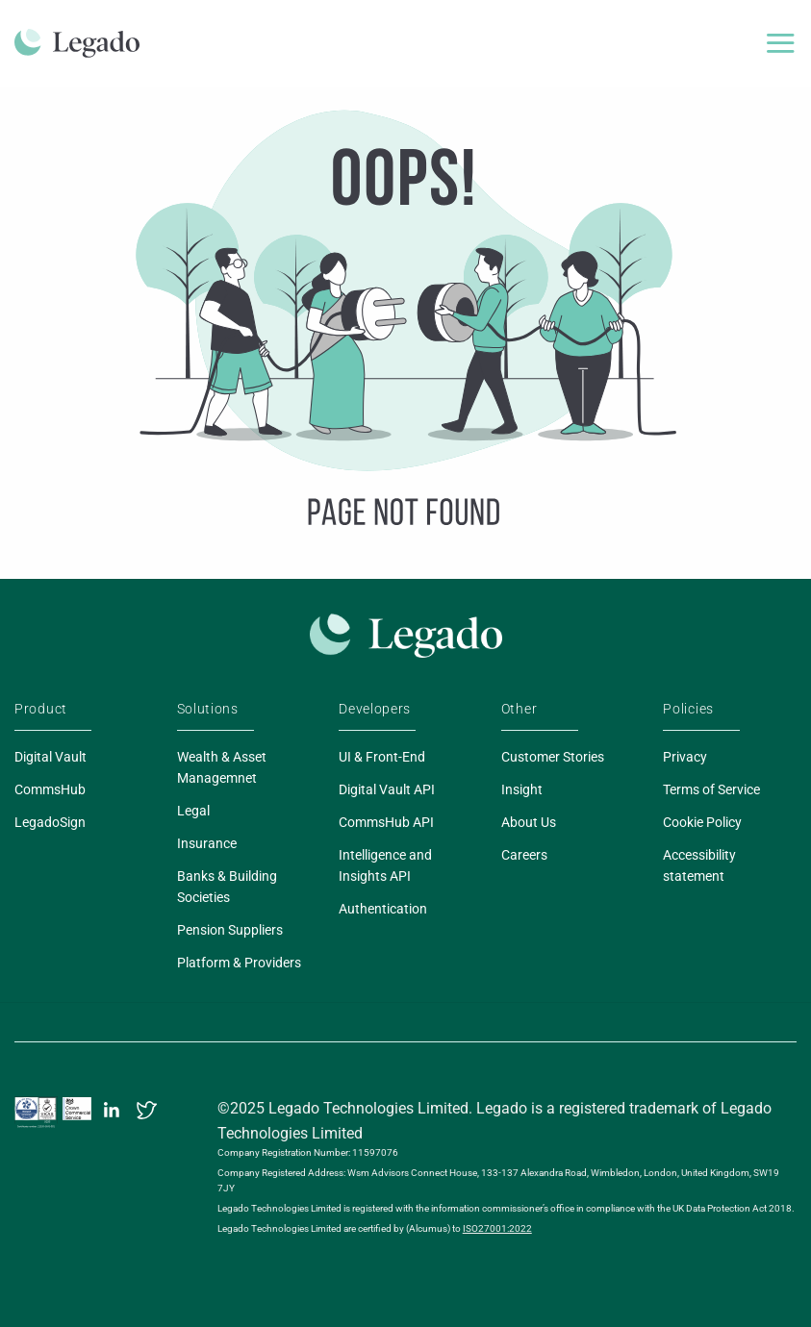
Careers (524, 855)
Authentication (383, 908)
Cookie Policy (702, 822)
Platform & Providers (239, 962)
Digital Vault (50, 756)
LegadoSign (50, 822)
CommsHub (50, 789)
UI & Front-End (382, 756)
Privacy (685, 756)
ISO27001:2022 (497, 1228)
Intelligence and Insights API (385, 865)
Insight (522, 789)
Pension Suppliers (230, 930)
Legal (193, 810)
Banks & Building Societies (227, 886)
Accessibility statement (699, 865)
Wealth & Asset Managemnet (221, 767)
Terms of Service (711, 789)
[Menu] (780, 42)
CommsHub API (386, 822)
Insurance (207, 843)
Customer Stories (552, 756)
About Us (528, 822)
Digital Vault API (387, 789)
